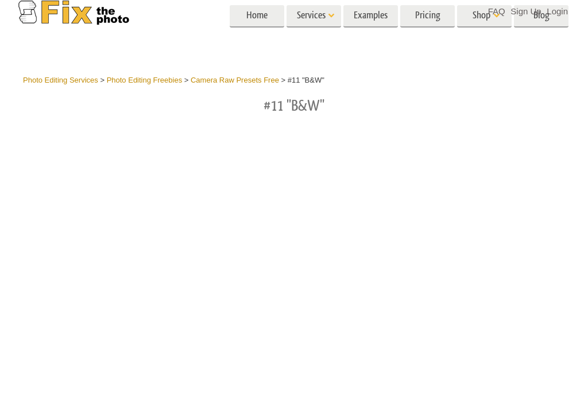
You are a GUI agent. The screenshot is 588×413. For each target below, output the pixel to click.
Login (557, 11)
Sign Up (525, 11)
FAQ (496, 11)
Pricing (427, 33)
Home (257, 33)
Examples (371, 33)
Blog (541, 33)
